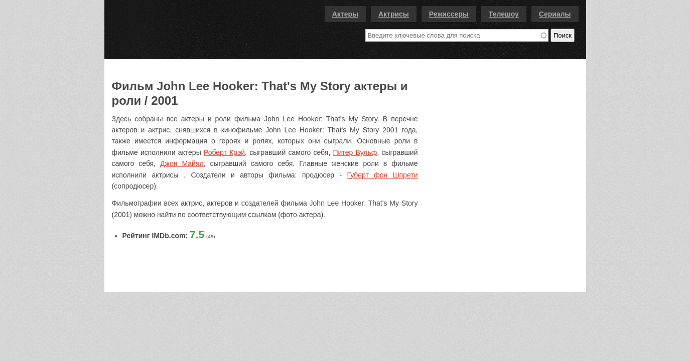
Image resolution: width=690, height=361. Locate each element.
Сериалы (555, 14)
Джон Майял (182, 163)
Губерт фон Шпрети (382, 175)
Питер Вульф (355, 152)
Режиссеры (449, 14)
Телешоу (504, 14)
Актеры (345, 14)
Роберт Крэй (224, 152)
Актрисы (393, 14)
